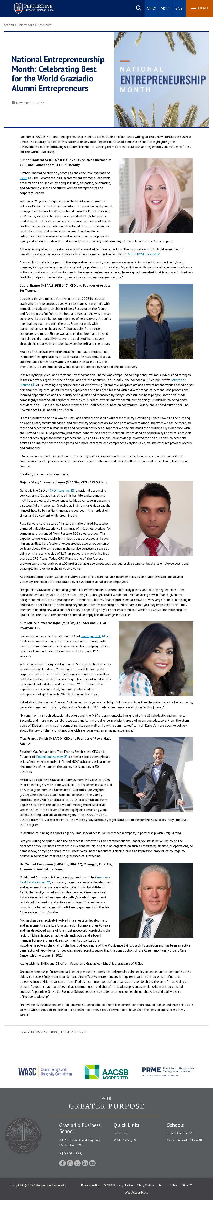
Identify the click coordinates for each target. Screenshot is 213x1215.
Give (178, 8)
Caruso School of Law (182, 1140)
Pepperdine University (51, 1200)
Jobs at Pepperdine (127, 1162)
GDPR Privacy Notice (118, 1200)
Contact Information (128, 1169)
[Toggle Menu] (199, 8)
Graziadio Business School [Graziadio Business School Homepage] (185, 1147)
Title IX (186, 1200)
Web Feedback (124, 1183)
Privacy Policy (90, 1200)
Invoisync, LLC (91, 636)
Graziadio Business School (39, 1032)
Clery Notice (145, 1200)
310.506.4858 (70, 1153)
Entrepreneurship (74, 1032)
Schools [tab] (175, 1125)
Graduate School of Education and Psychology (185, 1157)
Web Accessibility (136, 1207)
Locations (121, 1133)
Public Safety (123, 1140)
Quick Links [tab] (126, 1125)
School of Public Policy (183, 1171)
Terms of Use (167, 1200)
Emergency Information (130, 1155)
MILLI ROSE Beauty (142, 254)
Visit (165, 8)
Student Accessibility (128, 1147)
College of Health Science (185, 1178)
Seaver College (177, 1133)
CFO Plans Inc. (60, 490)
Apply (151, 8)
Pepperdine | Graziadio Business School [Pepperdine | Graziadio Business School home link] (28, 5)
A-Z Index (120, 1176)
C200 (23, 178)
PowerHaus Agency (49, 756)
